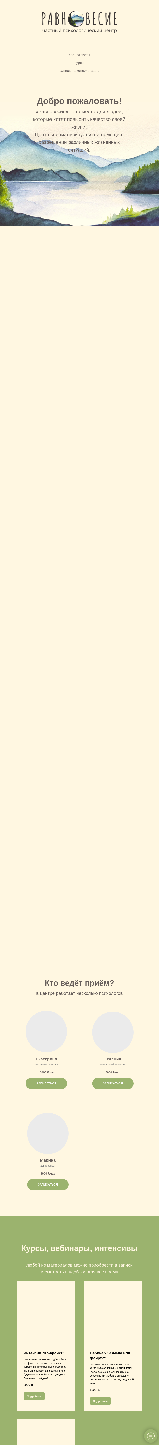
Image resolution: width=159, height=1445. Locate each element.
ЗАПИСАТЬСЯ (46, 1083)
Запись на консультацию (79, 70)
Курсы (79, 63)
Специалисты (79, 55)
